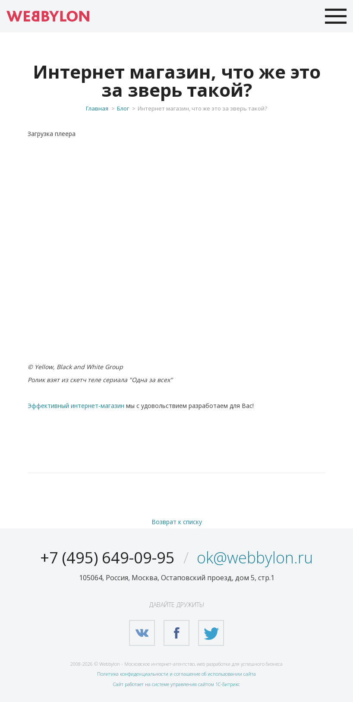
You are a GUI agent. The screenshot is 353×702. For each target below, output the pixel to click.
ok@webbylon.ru (255, 557)
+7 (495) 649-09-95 (107, 557)
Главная (97, 108)
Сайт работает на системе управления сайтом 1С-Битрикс (176, 684)
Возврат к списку (176, 522)
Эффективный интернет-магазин (76, 406)
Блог (123, 108)
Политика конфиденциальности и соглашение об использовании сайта (176, 673)
